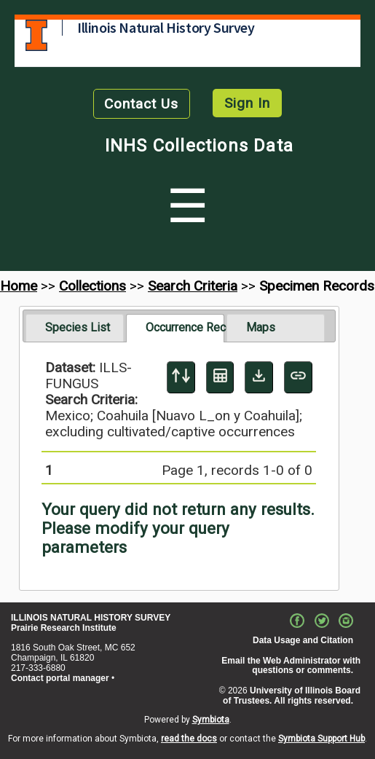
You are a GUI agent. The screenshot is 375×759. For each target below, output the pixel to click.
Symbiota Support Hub (321, 739)
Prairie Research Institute (64, 628)
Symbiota (210, 720)
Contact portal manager (60, 678)
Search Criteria (192, 286)
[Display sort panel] (181, 377)
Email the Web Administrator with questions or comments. (290, 666)
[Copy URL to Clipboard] (298, 377)
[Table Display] (220, 377)
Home (18, 286)
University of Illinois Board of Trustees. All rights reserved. (291, 695)
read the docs (189, 739)
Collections (92, 286)
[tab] (74, 328)
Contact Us (141, 103)
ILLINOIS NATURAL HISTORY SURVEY (90, 618)
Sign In (247, 103)
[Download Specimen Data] (259, 377)
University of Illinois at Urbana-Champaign (36, 35)
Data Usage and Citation (303, 640)
